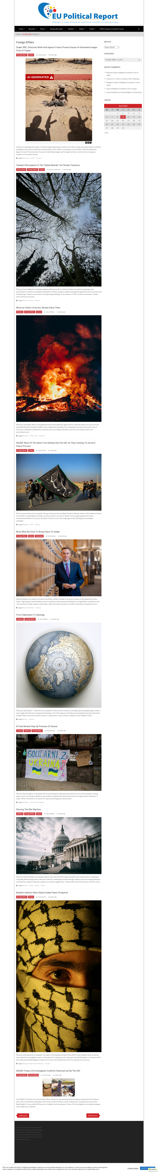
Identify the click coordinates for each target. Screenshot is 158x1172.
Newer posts (92, 1115)
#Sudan (39, 158)
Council (19, 730)
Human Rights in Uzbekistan (131, 92)
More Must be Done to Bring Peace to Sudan (38, 531)
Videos (81, 29)
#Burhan (25, 524)
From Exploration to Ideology (30, 615)
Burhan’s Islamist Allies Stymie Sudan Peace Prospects (42, 892)
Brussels (32, 29)
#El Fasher (26, 158)
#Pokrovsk (33, 436)
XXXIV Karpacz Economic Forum (112, 29)
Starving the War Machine (28, 809)
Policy (42, 29)
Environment (21, 169)
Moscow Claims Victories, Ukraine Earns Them (38, 307)
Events (91, 29)
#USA (43, 885)
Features (20, 619)
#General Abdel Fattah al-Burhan (33, 1063)
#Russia (31, 719)
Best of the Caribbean (131, 79)
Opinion (71, 29)
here (97, 1169)
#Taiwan (37, 300)
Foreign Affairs (21, 55)
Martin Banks (52, 536)
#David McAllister (28, 608)
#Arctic (25, 719)
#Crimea (25, 436)
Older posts (23, 1115)
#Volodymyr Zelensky (37, 802)
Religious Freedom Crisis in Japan (124, 89)
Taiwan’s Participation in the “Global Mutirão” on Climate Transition (48, 165)
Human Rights (33, 1075)
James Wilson (50, 312)
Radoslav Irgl (111, 72)
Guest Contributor (54, 169)
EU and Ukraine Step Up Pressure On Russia (36, 726)
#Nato (37, 885)
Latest (31, 55)
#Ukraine (42, 436)
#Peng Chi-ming (28, 300)
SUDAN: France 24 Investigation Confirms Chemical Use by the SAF (48, 1070)
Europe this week (56, 29)
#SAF (33, 158)
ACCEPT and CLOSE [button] (147, 1168)
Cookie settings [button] (132, 1168)
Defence (19, 312)
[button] (153, 1170)
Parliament (39, 536)
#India (31, 885)
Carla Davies (42, 55)
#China (25, 885)
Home (21, 29)
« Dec (106, 133)
